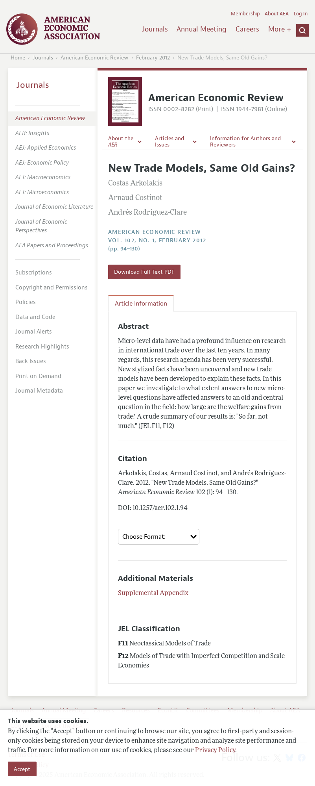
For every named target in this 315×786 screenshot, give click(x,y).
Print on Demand (38, 376)
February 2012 (153, 57)
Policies (25, 302)
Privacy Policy (215, 750)
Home (18, 57)
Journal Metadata (39, 391)
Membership (245, 14)
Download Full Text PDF (144, 271)
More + (279, 29)
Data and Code (35, 317)
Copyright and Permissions (51, 287)
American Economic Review (95, 57)
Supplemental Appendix (153, 593)
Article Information (141, 304)
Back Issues (30, 361)
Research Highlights (42, 346)
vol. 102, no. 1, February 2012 (157, 240)
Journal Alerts (33, 332)
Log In (301, 14)
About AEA (277, 14)
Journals (155, 29)
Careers (247, 29)
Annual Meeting (202, 29)
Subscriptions (33, 272)
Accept (22, 769)
